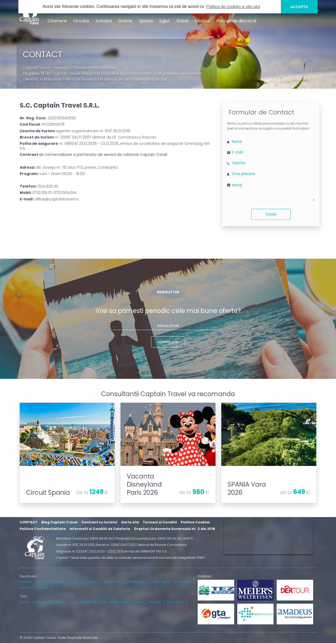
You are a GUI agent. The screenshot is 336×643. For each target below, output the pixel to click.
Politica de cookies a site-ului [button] (233, 6)
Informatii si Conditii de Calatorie (100, 529)
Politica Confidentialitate (43, 529)
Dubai (182, 21)
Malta (43, 587)
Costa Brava (136, 582)
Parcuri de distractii (236, 21)
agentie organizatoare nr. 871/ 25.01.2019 (75, 131)
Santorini (91, 582)
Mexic (139, 602)
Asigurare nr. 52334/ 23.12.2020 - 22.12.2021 (89, 551)
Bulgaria (89, 602)
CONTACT (29, 522)
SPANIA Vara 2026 (247, 488)
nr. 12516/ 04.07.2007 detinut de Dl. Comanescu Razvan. (88, 137)
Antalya (104, 21)
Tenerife (184, 582)
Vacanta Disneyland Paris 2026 (144, 484)
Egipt (164, 21)
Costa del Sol (162, 582)
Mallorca (26, 587)
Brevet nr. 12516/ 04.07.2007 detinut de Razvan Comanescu (141, 545)
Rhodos (58, 582)
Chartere (57, 21)
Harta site (130, 522)
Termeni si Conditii (160, 522)
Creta (42, 582)
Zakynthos (112, 582)
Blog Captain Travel (59, 522)
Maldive (155, 602)
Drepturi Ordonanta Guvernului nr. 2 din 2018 (174, 529)
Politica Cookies (195, 522)
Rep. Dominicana (115, 602)
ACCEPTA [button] (299, 7)
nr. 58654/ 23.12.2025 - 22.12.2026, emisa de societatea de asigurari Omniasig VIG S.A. (115, 146)
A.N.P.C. (188, 538)
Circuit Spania (48, 492)
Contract (93, 154)
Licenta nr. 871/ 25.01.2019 (75, 545)
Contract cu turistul (99, 522)
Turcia (24, 602)
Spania (146, 21)
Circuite (81, 21)
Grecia (125, 21)
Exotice (202, 21)
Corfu (74, 582)
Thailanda (175, 602)
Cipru (72, 602)
